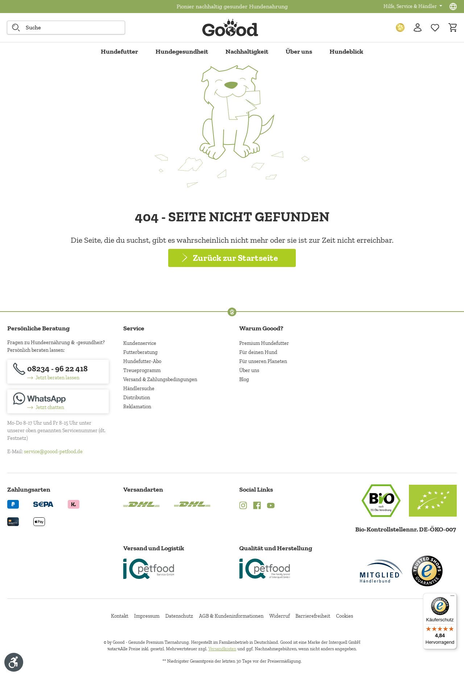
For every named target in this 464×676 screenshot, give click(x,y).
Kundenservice (139, 343)
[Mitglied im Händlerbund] (381, 571)
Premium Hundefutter (264, 343)
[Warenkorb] (452, 27)
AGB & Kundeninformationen (231, 616)
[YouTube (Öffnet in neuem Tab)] (271, 506)
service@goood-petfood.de (53, 451)
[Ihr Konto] (417, 27)
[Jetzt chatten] (58, 401)
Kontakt (119, 616)
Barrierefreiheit (312, 616)
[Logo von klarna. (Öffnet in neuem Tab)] (73, 504)
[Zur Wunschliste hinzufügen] (435, 27)
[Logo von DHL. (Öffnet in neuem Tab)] (141, 504)
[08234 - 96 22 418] (58, 372)
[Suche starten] (16, 27)
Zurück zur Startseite (235, 258)
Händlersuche (138, 388)
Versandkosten (222, 648)
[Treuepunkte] (400, 27)
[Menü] (452, 597)
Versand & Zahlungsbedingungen (160, 379)
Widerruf (279, 616)
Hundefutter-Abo (142, 361)
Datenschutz (179, 616)
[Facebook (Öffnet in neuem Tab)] (257, 506)
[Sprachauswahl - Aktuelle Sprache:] (453, 6)
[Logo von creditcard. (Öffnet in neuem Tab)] (13, 521)
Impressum (147, 616)
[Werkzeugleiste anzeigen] (13, 662)
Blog (244, 379)
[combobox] (66, 27)
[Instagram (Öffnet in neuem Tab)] (243, 506)
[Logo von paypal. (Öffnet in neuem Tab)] (13, 504)
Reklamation (137, 407)
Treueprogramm (142, 370)
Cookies (344, 616)
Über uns (249, 370)
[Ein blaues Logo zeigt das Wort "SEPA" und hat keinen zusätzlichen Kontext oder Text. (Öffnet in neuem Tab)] (43, 504)
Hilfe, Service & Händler (411, 6)
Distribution (136, 398)
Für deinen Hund (258, 352)
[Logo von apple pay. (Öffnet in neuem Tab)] (39, 521)
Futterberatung (140, 352)
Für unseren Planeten (263, 361)
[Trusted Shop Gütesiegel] (427, 571)
